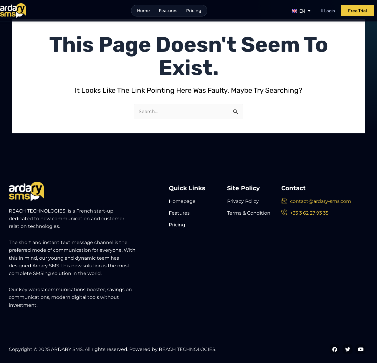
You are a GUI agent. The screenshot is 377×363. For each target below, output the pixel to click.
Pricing (193, 10)
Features (168, 10)
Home (143, 10)
